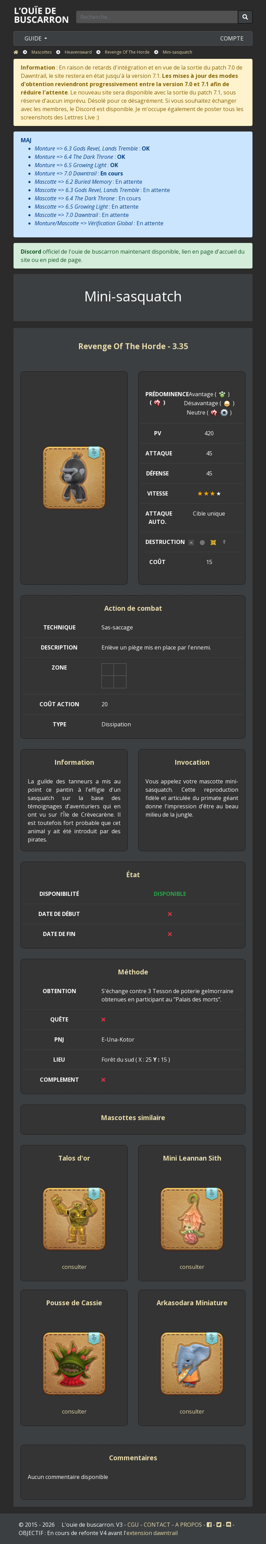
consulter (74, 1267)
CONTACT (157, 1524)
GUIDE (34, 38)
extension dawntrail (152, 1533)
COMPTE (231, 38)
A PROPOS (188, 1524)
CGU (133, 1524)
